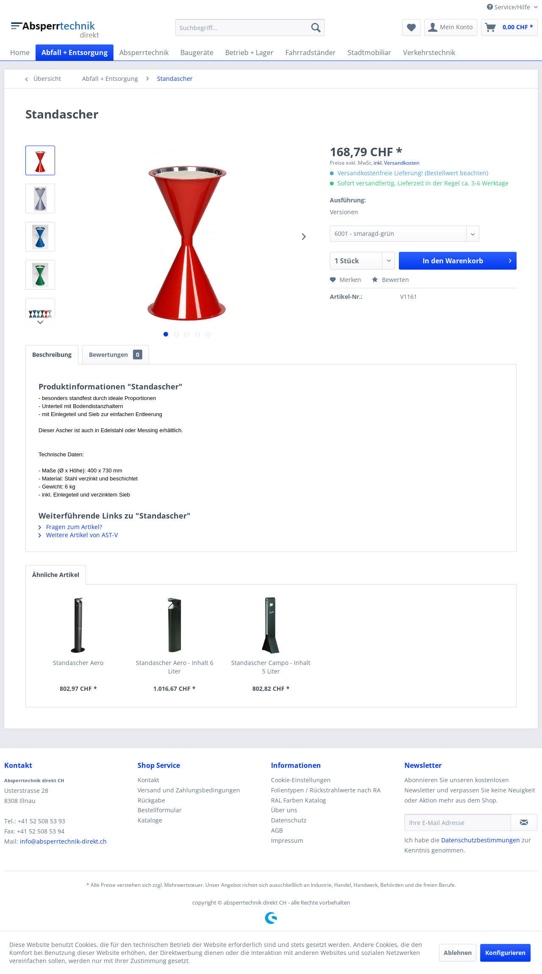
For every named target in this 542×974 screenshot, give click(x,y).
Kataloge (150, 820)
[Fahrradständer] (310, 52)
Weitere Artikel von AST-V (78, 535)
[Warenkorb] (509, 27)
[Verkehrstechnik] (429, 52)
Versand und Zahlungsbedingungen (189, 790)
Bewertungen (115, 354)
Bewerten (390, 280)
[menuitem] (250, 27)
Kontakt (148, 780)
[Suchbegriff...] (250, 27)
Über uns (284, 810)
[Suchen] (316, 27)
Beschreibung (52, 354)
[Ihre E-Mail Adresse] (457, 822)
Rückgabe (151, 800)
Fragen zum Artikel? (70, 527)
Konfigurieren (505, 953)
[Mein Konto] (450, 27)
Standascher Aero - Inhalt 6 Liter (174, 667)
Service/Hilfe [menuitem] (509, 7)
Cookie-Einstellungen (301, 780)
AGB (277, 830)
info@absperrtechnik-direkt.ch (63, 841)
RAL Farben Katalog (298, 800)
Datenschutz (289, 820)
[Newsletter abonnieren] (524, 822)
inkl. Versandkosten (396, 162)
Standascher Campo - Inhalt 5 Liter (270, 667)
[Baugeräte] (196, 52)
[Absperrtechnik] (143, 52)
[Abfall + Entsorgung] (74, 52)
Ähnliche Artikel (55, 575)
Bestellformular (160, 810)
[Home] (20, 52)
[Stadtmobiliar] (369, 52)
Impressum (287, 840)
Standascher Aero (78, 663)
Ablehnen (458, 953)
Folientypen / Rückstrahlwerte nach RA (326, 790)
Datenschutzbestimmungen (480, 840)
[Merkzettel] (411, 27)
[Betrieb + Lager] (249, 52)
